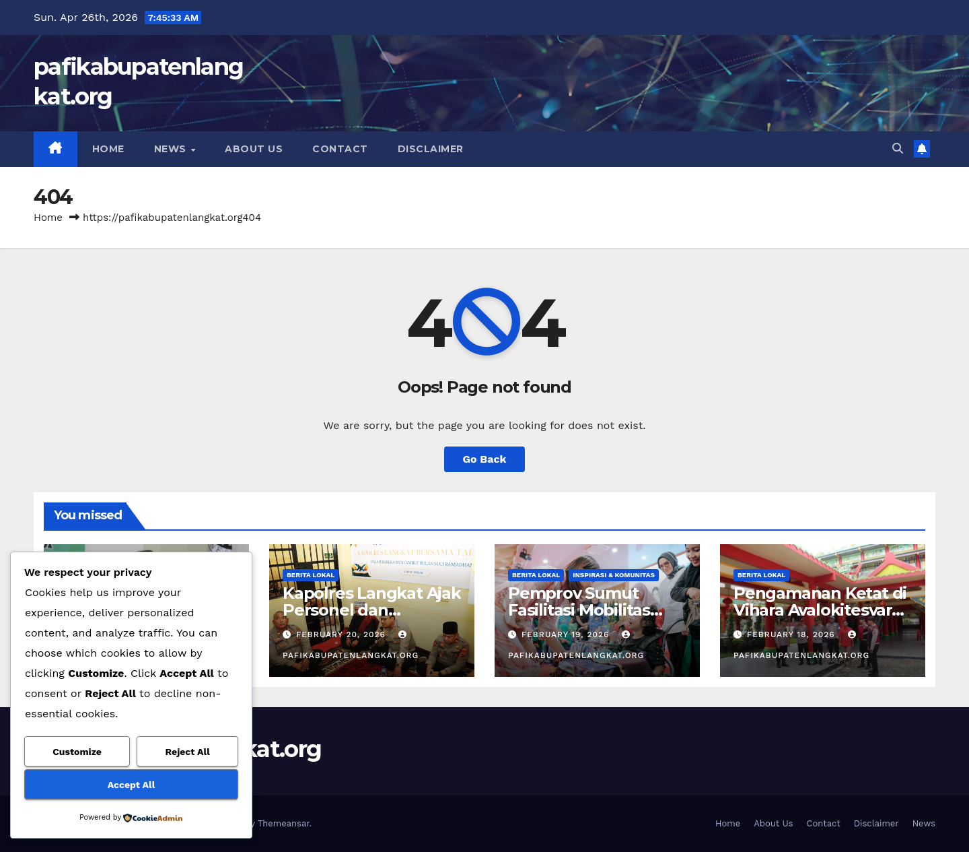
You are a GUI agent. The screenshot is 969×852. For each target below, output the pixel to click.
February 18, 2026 (792, 634)
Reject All (188, 751)
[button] (897, 148)
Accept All (131, 784)
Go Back (485, 459)
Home (108, 149)
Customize (77, 751)
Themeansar (284, 823)
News (172, 149)
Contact (340, 149)
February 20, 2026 (342, 634)
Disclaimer (431, 149)
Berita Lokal (310, 575)
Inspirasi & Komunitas (614, 575)
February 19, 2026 (567, 634)
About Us (254, 149)
